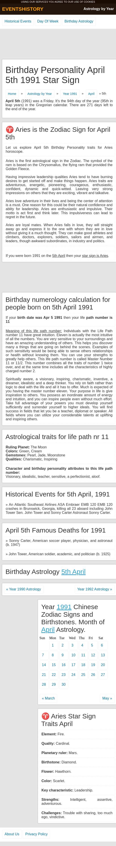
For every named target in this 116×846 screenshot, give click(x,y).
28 (44, 684)
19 (93, 665)
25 (83, 675)
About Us (12, 834)
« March (48, 698)
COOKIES (89, 1)
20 (103, 665)
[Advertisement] (58, 44)
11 (83, 655)
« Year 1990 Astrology (23, 589)
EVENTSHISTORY (23, 9)
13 (103, 655)
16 (64, 665)
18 (83, 665)
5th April (73, 571)
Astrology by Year (99, 9)
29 (54, 684)
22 (54, 675)
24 (74, 675)
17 (74, 665)
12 (93, 655)
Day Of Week (48, 21)
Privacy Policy (36, 834)
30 (64, 684)
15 (54, 665)
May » (107, 698)
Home (12, 94)
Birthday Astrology (79, 21)
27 (103, 675)
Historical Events (18, 21)
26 (93, 675)
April (91, 94)
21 (44, 675)
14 (44, 665)
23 (64, 675)
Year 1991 (70, 94)
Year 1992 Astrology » (94, 589)
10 (74, 655)
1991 (64, 606)
